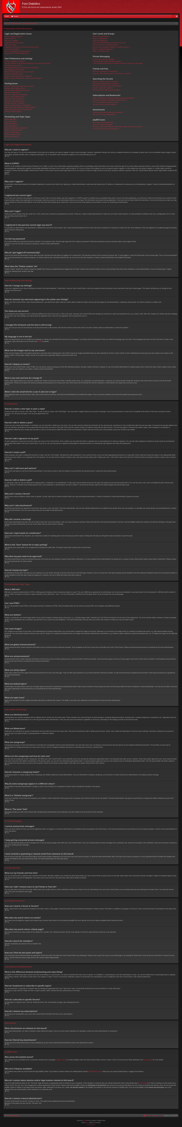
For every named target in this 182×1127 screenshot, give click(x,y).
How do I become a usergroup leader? (105, 45)
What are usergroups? (100, 40)
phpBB (39, 341)
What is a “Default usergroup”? (103, 49)
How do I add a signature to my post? (17, 90)
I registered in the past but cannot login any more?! (22, 47)
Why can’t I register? (11, 40)
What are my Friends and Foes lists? (105, 71)
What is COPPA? (10, 38)
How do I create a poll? (12, 92)
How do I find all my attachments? (104, 114)
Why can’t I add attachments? (14, 101)
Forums (16, 16)
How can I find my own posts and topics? (106, 90)
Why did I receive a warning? (14, 103)
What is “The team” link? (101, 51)
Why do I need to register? (13, 36)
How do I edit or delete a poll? (15, 97)
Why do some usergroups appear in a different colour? (111, 47)
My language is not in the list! (14, 70)
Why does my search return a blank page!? (107, 86)
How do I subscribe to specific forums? (106, 102)
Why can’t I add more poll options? (16, 95)
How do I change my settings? (15, 61)
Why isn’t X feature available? (103, 124)
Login (7, 19)
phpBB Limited (60, 1060)
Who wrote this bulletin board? (103, 122)
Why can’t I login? (11, 45)
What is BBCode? (11, 119)
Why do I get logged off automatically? (17, 51)
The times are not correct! (13, 65)
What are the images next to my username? (19, 72)
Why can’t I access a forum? (14, 99)
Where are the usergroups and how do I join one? (109, 43)
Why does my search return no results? (106, 83)
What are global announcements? (16, 128)
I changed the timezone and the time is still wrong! (21, 67)
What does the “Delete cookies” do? (17, 53)
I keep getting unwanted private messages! (107, 61)
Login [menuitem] (177, 17)
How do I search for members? (103, 88)
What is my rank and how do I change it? (18, 76)
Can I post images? (11, 126)
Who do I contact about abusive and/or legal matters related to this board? (117, 126)
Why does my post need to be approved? (18, 109)
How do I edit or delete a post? (15, 88)
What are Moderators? (100, 38)
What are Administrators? (101, 36)
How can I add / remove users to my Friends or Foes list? (112, 73)
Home (7, 16)
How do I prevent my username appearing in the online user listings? (27, 63)
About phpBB (147, 1060)
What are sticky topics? (12, 132)
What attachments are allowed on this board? (108, 112)
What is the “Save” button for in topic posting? (20, 107)
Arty (87, 1122)
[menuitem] (173, 16)
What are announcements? (14, 130)
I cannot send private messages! (103, 59)
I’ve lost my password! (12, 49)
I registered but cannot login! (14, 43)
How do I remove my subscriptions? (105, 104)
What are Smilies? (11, 124)
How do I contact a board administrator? (106, 129)
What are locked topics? (13, 134)
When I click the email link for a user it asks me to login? (23, 78)
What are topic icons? (12, 136)
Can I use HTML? (10, 122)
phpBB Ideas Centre (95, 1071)
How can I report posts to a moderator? (18, 105)
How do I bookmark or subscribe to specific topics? (110, 100)
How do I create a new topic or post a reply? (19, 86)
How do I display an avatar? (14, 74)
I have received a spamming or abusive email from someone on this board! (118, 63)
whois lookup (143, 1083)
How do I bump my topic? (13, 111)
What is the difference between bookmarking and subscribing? (113, 98)
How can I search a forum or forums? (105, 81)
